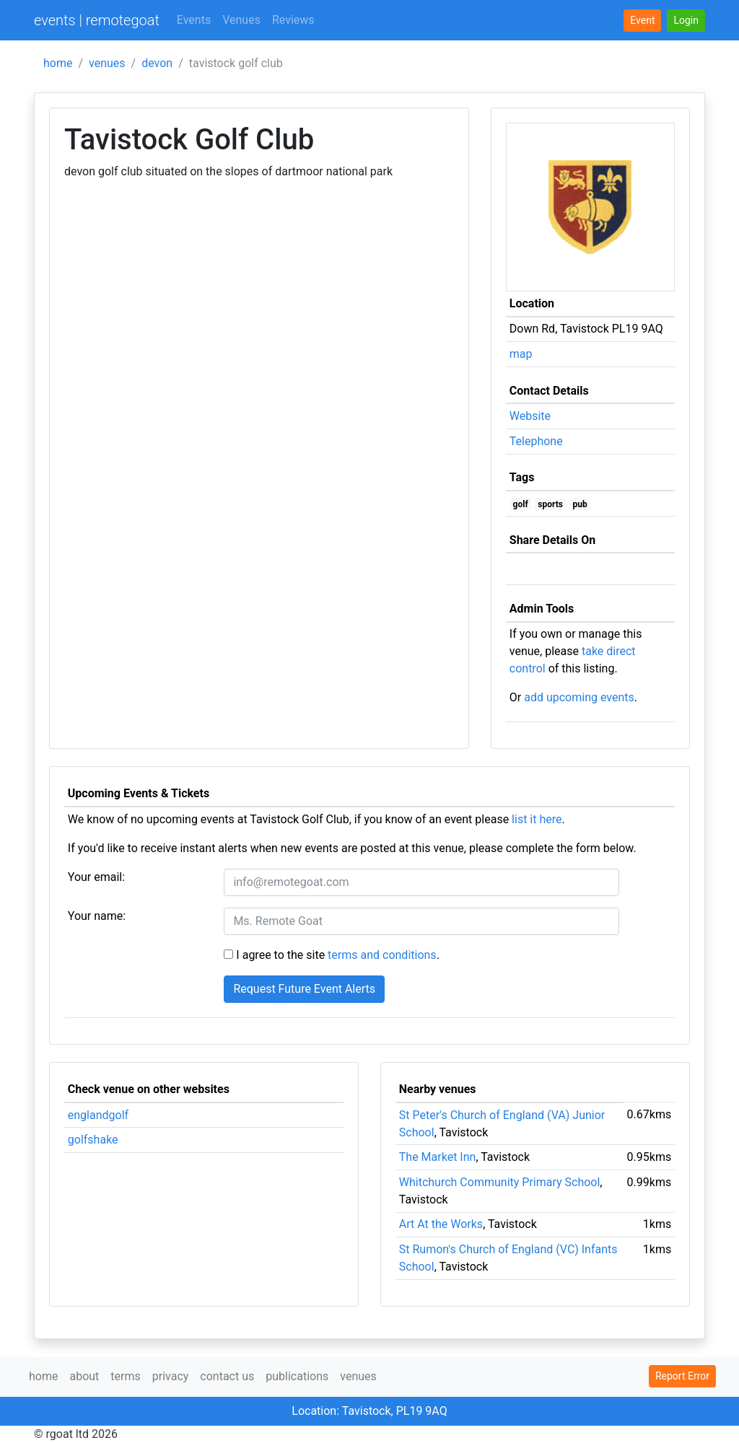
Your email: (96, 877)
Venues (241, 20)
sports (550, 504)
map (521, 354)
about (84, 1376)
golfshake (93, 1139)
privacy (170, 1376)
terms (125, 1376)
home (57, 63)
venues (107, 63)
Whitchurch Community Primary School (499, 1182)
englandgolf (98, 1115)
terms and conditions (382, 955)
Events (194, 20)
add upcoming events (579, 697)
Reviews (293, 20)
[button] (686, 20)
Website (530, 416)
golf (520, 504)
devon (156, 63)
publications (297, 1376)
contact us (227, 1376)
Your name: (97, 916)
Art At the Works (441, 1224)
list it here (536, 819)
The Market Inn (437, 1157)
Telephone (536, 441)
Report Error (682, 1376)
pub (579, 504)
